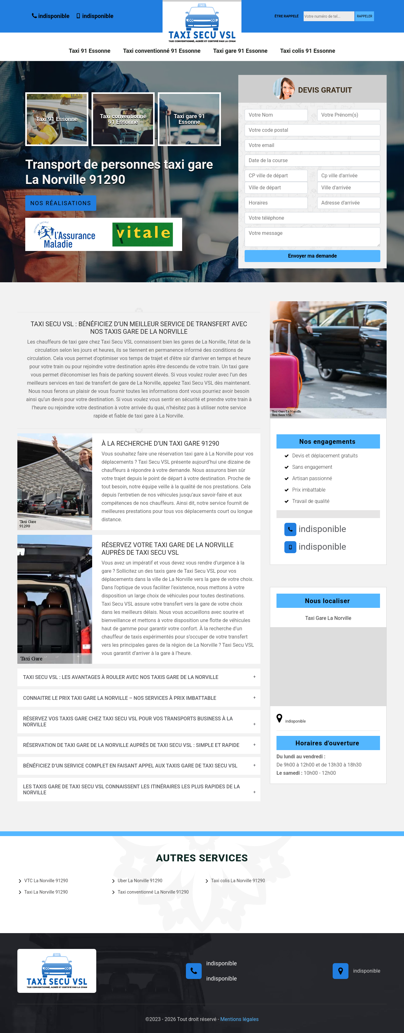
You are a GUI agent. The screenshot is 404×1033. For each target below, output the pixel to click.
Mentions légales (239, 1019)
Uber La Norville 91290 (137, 880)
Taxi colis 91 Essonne (307, 50)
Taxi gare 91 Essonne (240, 50)
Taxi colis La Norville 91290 (235, 880)
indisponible (50, 16)
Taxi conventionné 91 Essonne (162, 50)
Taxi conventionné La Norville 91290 (150, 892)
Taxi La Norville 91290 (43, 892)
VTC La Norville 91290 (43, 880)
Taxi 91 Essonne (89, 50)
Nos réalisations (60, 203)
